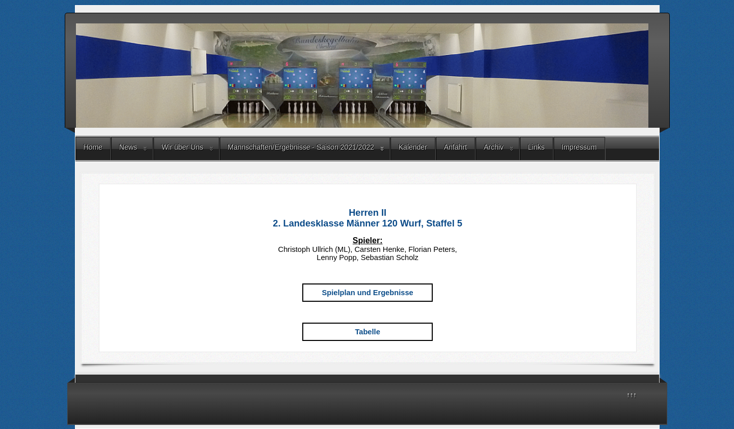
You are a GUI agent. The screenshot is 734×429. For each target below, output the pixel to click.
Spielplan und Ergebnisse (367, 293)
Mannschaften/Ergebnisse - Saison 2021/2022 (301, 147)
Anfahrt (455, 147)
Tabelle (367, 332)
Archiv (494, 147)
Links (536, 147)
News (128, 147)
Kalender (413, 147)
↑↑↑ (631, 394)
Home (93, 147)
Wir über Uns (182, 147)
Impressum (579, 147)
